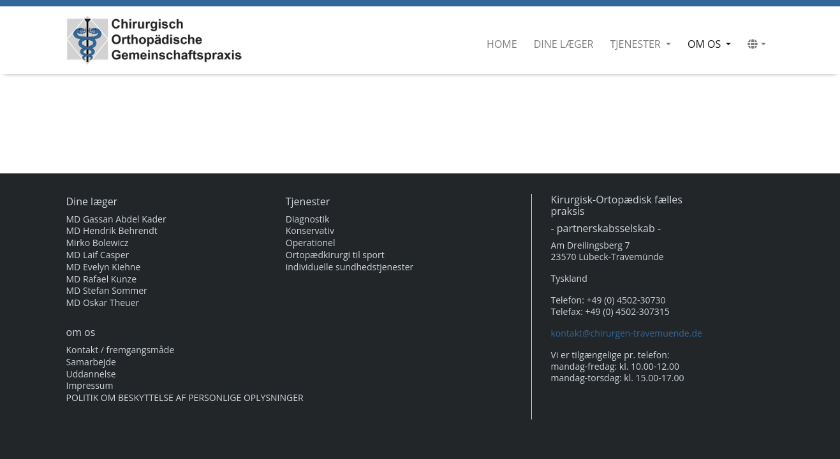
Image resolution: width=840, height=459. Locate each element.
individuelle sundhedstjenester (350, 267)
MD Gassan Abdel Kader (116, 219)
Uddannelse (91, 374)
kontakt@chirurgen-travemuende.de (626, 333)
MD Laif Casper (97, 255)
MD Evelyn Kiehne (103, 267)
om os (712, 43)
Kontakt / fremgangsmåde (120, 350)
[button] (756, 44)
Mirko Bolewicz (97, 243)
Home (502, 44)
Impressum (90, 385)
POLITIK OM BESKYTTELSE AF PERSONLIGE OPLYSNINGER (185, 398)
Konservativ (310, 231)
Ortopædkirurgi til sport (335, 255)
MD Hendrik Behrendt (112, 231)
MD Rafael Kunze (101, 279)
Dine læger (564, 44)
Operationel (310, 243)
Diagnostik (308, 219)
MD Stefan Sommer (106, 290)
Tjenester (636, 44)
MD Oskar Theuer (103, 303)
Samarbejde (91, 362)
